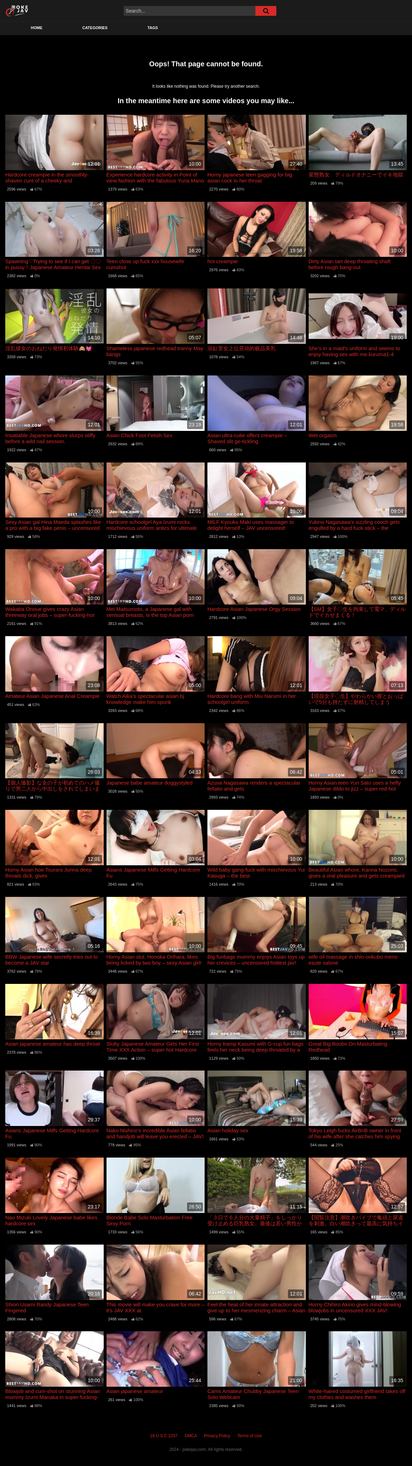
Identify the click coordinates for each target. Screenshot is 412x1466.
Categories (95, 28)
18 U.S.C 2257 (164, 1435)
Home (36, 28)
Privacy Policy (217, 1435)
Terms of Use (249, 1435)
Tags (152, 28)
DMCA (191, 1435)
